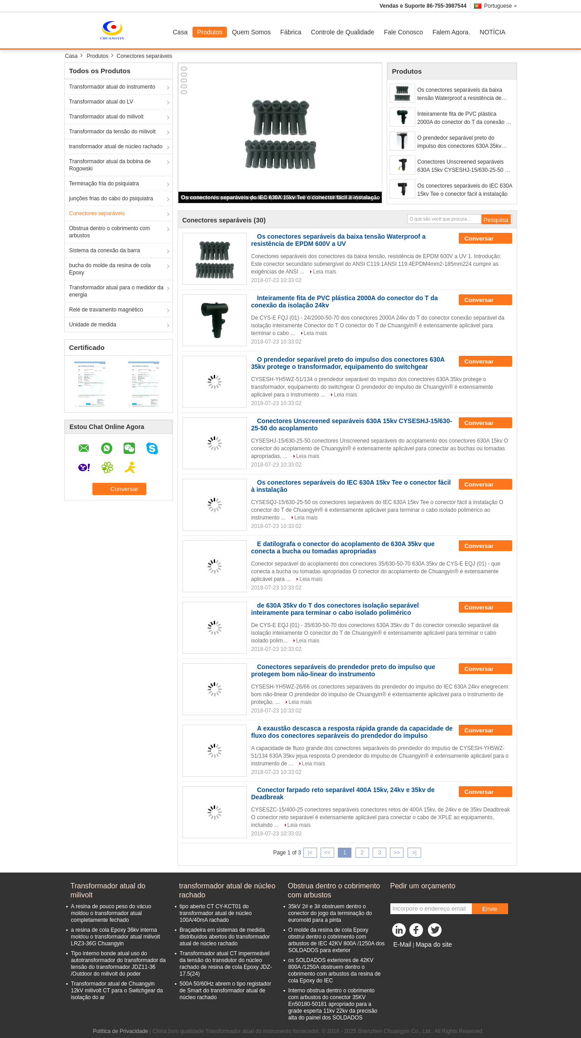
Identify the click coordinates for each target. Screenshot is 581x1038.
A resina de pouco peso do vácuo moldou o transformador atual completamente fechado (111, 913)
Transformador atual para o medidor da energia (116, 291)
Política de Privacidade (120, 1031)
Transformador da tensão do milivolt (112, 131)
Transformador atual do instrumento (112, 87)
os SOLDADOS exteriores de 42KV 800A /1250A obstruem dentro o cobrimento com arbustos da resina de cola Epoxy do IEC (334, 970)
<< (327, 852)
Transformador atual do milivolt (106, 116)
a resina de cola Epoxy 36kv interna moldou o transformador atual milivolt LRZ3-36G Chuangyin (115, 937)
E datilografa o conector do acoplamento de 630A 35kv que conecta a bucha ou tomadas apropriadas (343, 547)
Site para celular (412, 956)
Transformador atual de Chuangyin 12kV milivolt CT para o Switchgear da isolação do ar (117, 990)
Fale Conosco (403, 32)
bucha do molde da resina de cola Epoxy (110, 269)
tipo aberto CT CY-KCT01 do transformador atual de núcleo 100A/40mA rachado (216, 913)
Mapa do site (434, 944)
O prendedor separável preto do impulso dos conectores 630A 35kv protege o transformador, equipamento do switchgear (464, 142)
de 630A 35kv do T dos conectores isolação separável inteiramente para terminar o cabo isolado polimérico (335, 609)
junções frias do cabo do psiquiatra (111, 198)
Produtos (209, 32)
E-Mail (403, 944)
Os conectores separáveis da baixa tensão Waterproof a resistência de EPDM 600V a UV (460, 94)
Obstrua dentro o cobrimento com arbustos (109, 232)
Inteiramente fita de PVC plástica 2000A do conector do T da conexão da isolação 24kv (465, 118)
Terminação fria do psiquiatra (104, 183)
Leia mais (324, 272)
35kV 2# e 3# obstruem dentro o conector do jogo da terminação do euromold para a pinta (330, 913)
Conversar (485, 238)
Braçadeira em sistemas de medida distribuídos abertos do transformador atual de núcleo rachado (225, 937)
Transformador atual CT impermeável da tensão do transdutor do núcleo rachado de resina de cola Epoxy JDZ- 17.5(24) (226, 963)
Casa (180, 32)
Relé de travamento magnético (106, 310)
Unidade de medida (92, 324)
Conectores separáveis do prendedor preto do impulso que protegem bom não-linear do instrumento (343, 670)
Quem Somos (251, 32)
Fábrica (291, 32)
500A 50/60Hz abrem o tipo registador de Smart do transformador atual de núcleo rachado (225, 990)
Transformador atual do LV (101, 102)
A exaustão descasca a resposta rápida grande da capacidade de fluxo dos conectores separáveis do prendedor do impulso (352, 732)
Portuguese (500, 6)
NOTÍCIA (492, 32)
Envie (489, 909)
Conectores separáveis (97, 213)
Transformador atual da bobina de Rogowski (110, 165)
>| (414, 852)
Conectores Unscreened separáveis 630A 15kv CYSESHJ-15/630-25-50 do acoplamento (464, 166)
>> (397, 852)
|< (310, 852)
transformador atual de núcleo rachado (116, 146)
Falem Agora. (451, 32)
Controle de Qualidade (343, 32)
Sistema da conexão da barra (104, 250)
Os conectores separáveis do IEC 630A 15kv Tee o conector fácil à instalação (280, 197)
